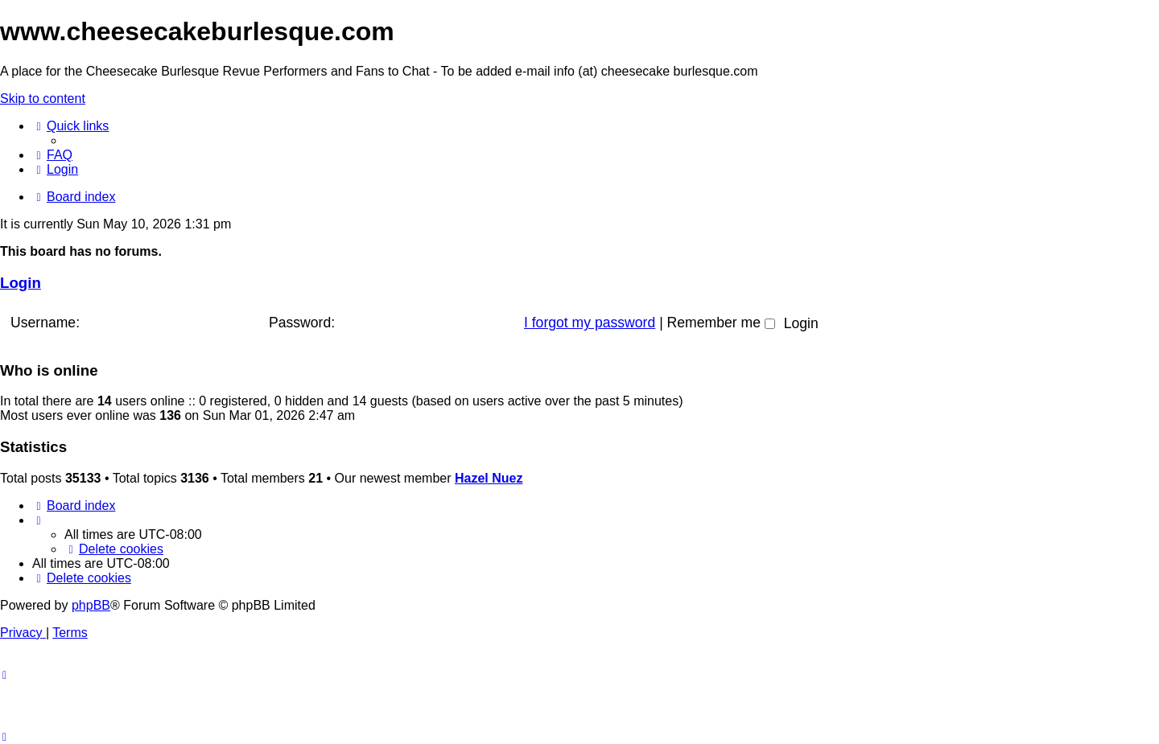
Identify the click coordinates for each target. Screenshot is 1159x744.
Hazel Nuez (488, 478)
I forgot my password (589, 322)
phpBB (91, 605)
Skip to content (42, 98)
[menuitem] (52, 155)
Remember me (721, 322)
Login (20, 282)
